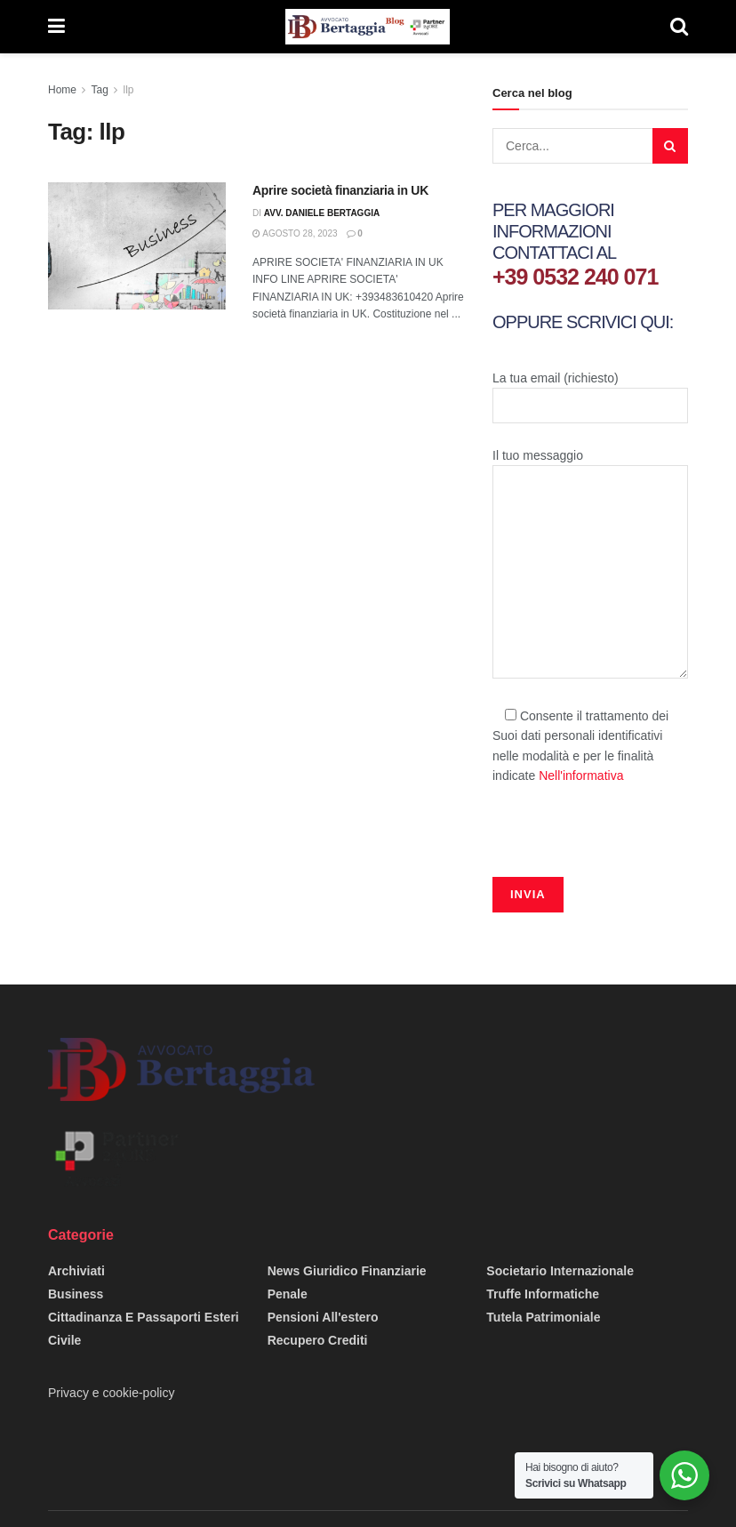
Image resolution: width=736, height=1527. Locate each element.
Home (62, 90)
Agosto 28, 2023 (295, 233)
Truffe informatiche (542, 1294)
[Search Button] (679, 26)
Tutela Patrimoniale (543, 1317)
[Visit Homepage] (367, 26)
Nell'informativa (581, 775)
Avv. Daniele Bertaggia (322, 213)
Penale (288, 1294)
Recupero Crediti (318, 1340)
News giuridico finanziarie (347, 1271)
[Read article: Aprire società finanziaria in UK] (137, 245)
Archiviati (76, 1271)
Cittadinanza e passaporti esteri (143, 1317)
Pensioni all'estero (323, 1317)
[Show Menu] (56, 26)
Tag (99, 90)
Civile (64, 1340)
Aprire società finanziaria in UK (340, 190)
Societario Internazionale (560, 1271)
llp (129, 90)
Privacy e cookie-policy (111, 1393)
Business (75, 1294)
